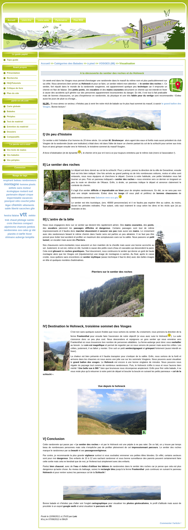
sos (20, 230)
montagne (11, 184)
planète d (13, 234)
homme (24, 184)
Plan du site (13, 93)
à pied (91, 63)
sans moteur (24, 188)
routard (24, 191)
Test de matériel (15, 121)
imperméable (14, 198)
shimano (10, 237)
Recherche (12, 78)
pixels (32, 184)
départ (22, 194)
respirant (8, 180)
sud (31, 191)
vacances (27, 198)
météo (32, 215)
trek (7, 220)
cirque (29, 194)
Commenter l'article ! (170, 523)
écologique (13, 191)
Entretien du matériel (17, 126)
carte (22, 233)
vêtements (28, 205)
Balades (11, 111)
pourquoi (9, 201)
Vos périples (13, 160)
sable (8, 208)
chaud (13, 220)
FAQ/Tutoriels (14, 83)
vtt (23, 214)
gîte (32, 208)
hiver (29, 233)
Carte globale (14, 106)
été (33, 230)
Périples (11, 116)
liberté (15, 208)
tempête (29, 237)
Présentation (13, 73)
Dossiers (11, 132)
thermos (17, 223)
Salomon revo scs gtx (106, 197)
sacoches (24, 208)
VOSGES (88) (107, 63)
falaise (15, 215)
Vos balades (13, 155)
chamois (21, 227)
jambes (31, 227)
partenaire (12, 194)
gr (30, 230)
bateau (17, 180)
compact (28, 223)
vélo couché (22, 201)
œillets (12, 188)
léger (8, 205)
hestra (7, 215)
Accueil (45, 63)
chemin (17, 205)
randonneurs (29, 180)
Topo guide (12, 60)
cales (26, 230)
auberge (20, 237)
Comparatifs (13, 137)
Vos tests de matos (16, 150)
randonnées (10, 230)
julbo (32, 201)
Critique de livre (15, 88)
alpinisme (10, 226)
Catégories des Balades (68, 63)
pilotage (21, 220)
